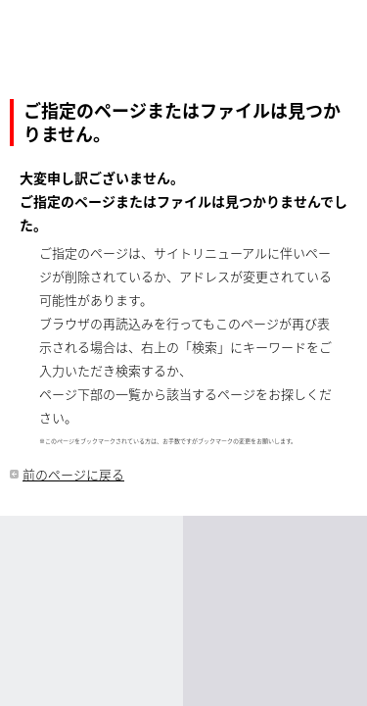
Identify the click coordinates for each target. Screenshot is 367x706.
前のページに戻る (73, 474)
